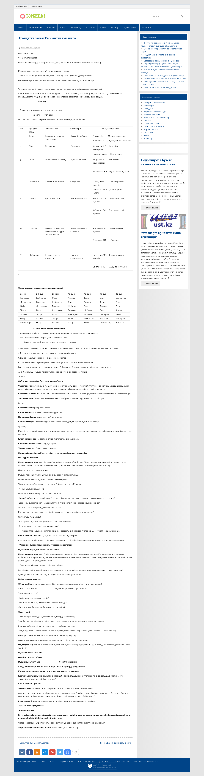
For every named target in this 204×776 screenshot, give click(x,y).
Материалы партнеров (87, 762)
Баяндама (148, 109)
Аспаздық (90, 27)
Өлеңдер (148, 138)
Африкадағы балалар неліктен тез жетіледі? (165, 78)
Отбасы (20, 27)
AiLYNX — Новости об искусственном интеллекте (104, 766)
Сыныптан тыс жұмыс (30, 48)
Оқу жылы (148, 120)
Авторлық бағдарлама (154, 103)
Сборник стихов (66, 762)
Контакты (106, 762)
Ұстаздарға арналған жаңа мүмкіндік (161, 61)
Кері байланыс (36, 6)
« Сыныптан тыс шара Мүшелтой (33, 743)
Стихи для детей (151, 123)
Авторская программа (26, 762)
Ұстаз (62, 27)
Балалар (51, 27)
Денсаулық (75, 27)
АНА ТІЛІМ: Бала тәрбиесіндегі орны (161, 87)
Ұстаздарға (149, 106)
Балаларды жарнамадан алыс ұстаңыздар (164, 76)
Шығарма (146, 27)
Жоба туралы (21, 6)
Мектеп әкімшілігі (152, 115)
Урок (42, 762)
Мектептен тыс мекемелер (157, 117)
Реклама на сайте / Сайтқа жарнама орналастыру (136, 762)
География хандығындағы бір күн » (116, 743)
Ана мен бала (35, 27)
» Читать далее (150, 208)
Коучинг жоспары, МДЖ (155, 112)
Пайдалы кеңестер (109, 27)
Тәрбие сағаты (130, 27)
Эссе (146, 135)
